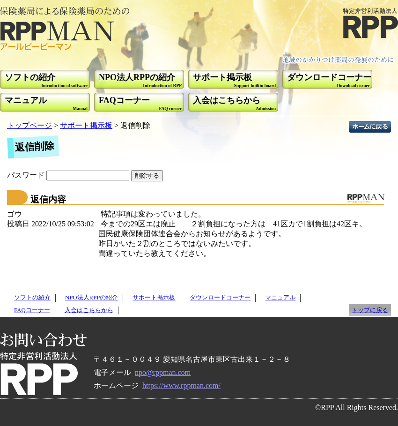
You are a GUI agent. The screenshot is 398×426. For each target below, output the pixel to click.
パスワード (69, 175)
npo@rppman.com (163, 372)
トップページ (29, 125)
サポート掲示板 (86, 125)
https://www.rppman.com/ (181, 385)
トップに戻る (370, 310)
